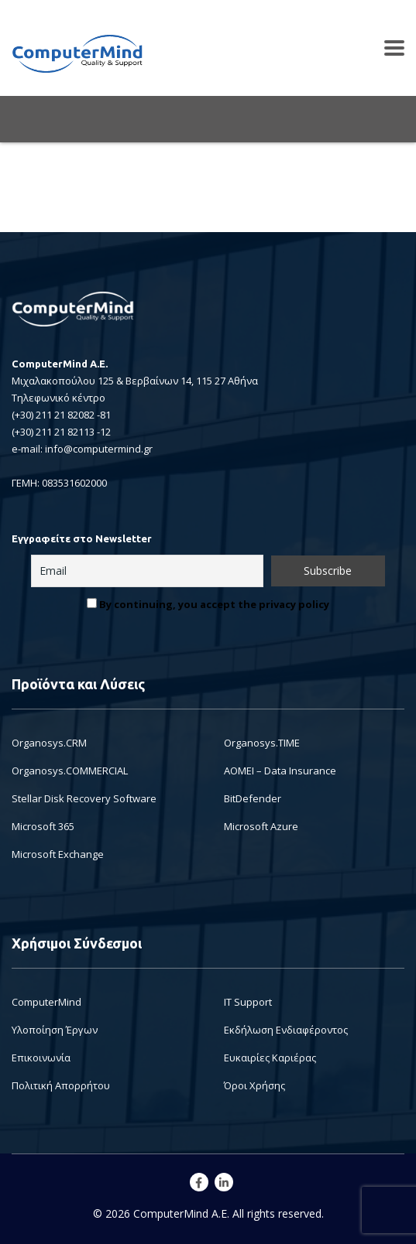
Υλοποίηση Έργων (55, 1030)
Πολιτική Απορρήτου (61, 1085)
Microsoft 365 (43, 826)
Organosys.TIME (262, 742)
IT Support (248, 1002)
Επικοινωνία (41, 1057)
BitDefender (252, 798)
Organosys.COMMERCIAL (70, 770)
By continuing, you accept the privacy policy (208, 604)
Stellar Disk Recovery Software (84, 798)
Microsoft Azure (261, 826)
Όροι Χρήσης (254, 1085)
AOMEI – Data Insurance (280, 770)
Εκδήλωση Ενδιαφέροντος (286, 1030)
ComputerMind (46, 1002)
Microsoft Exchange (58, 854)
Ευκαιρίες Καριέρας (270, 1057)
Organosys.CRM (49, 742)
